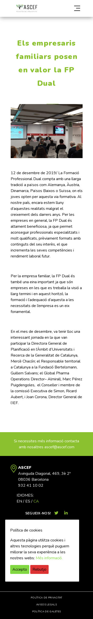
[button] (71, 8)
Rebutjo (39, 569)
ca (36, 501)
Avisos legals (46, 604)
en (19, 501)
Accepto (19, 569)
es (27, 501)
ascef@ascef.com (59, 447)
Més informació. (49, 558)
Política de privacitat (46, 597)
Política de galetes (46, 611)
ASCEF (27, 8)
